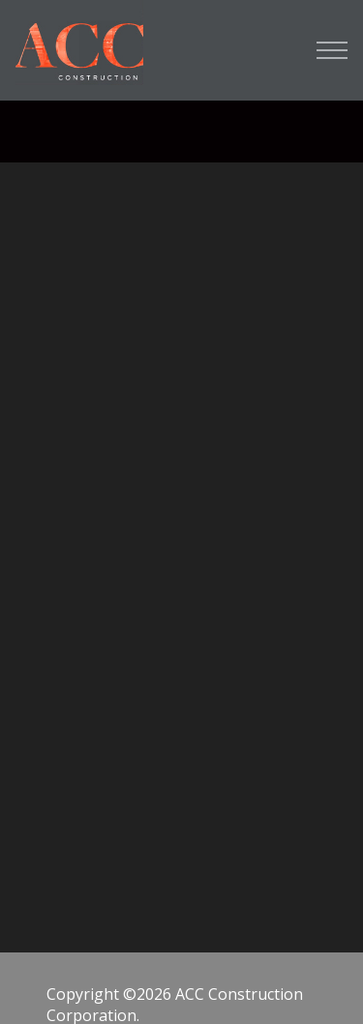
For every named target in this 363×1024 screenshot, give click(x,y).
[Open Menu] (332, 50)
